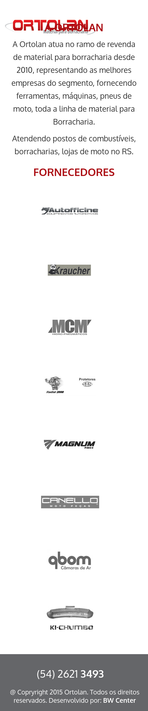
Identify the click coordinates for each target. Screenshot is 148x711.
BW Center (119, 700)
